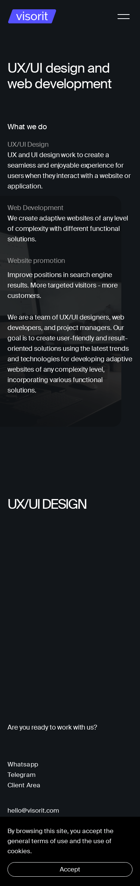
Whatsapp (22, 764)
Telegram (21, 775)
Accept (70, 869)
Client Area (23, 785)
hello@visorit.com (33, 810)
